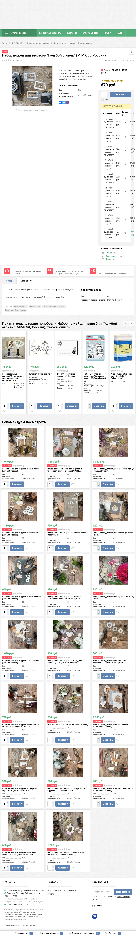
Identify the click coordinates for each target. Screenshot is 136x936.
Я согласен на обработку (111, 898)
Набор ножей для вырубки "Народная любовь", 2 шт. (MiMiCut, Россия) (64, 662)
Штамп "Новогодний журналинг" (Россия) (66, 375)
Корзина (113, 933)
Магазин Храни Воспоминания (63, 890)
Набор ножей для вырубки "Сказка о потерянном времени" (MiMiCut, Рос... (64, 598)
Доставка (72, 33)
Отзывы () (26, 281)
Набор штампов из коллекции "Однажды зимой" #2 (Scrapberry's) (95, 376)
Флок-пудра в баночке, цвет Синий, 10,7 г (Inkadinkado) (121, 376)
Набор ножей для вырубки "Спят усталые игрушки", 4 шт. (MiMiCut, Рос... (66, 789)
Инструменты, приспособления (38, 43)
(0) (8, 371)
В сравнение (127, 60)
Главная (5, 43)
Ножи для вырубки (85, 43)
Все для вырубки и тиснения (64, 43)
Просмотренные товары (84, 933)
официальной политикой (13, 914)
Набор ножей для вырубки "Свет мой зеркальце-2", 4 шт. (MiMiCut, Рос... (109, 662)
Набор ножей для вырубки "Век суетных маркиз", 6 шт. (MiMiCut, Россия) (65, 853)
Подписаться (123, 892)
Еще (120, 33)
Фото (52, 894)
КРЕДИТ (108, 33)
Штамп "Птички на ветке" (40, 374)
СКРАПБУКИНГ (18, 43)
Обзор (9, 281)
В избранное (110, 60)
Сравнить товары (51, 933)
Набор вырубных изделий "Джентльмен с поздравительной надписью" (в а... (13, 377)
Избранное (24, 933)
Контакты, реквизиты (50, 33)
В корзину (120, 94)
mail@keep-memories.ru (17, 904)
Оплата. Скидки (90, 33)
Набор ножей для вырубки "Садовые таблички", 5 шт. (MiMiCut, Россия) (19, 853)
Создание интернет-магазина (14, 925)
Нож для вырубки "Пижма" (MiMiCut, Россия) (67, 724)
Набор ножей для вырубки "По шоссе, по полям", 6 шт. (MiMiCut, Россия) (20, 725)
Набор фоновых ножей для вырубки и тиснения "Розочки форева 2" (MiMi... (64, 470)
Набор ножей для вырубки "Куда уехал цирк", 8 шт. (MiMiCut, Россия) (19, 789)
